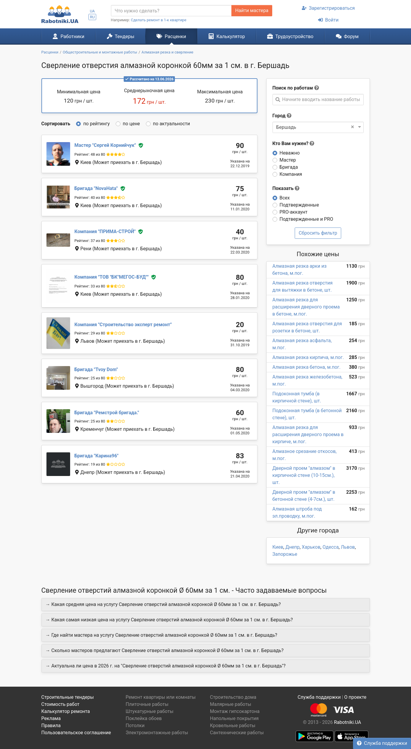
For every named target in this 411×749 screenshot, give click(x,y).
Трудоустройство (290, 36)
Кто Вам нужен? (294, 143)
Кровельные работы (233, 725)
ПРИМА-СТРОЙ (105, 231)
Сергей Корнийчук (105, 145)
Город (279, 115)
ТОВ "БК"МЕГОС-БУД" (112, 277)
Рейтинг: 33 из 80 (90, 286)
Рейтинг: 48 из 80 (90, 154)
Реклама (51, 718)
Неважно (290, 153)
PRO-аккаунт (293, 212)
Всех (285, 198)
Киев (278, 547)
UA (92, 11)
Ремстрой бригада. (107, 412)
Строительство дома (233, 697)
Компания (291, 174)
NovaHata (96, 188)
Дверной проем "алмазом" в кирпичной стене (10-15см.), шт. (304, 475)
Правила (51, 725)
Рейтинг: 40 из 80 (90, 197)
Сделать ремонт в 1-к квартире (158, 20)
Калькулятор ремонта (65, 711)
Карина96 (97, 456)
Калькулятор (226, 36)
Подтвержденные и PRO (306, 219)
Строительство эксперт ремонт (123, 324)
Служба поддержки (382, 743)
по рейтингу (96, 123)
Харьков (311, 547)
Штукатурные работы (150, 711)
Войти (328, 20)
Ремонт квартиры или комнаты (161, 697)
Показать (286, 188)
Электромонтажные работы (157, 732)
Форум (347, 36)
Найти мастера (251, 10)
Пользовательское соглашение (76, 732)
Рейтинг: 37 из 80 (90, 240)
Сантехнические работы (237, 732)
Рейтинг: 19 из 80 (90, 464)
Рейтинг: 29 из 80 (90, 333)
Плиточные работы (147, 704)
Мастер (288, 160)
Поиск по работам (293, 88)
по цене (131, 123)
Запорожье (285, 554)
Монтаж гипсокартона (235, 711)
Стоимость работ (60, 704)
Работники (68, 36)
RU (92, 17)
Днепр (293, 547)
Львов (348, 547)
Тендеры (120, 36)
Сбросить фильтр (318, 233)
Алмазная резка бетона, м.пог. (307, 367)
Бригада (289, 167)
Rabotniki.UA (347, 722)
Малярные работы (230, 704)
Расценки (171, 36)
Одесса (331, 547)
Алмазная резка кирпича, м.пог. (308, 357)
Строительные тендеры (67, 697)
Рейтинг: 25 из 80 (90, 378)
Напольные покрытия (234, 718)
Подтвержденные (299, 205)
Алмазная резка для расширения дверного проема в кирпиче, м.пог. (308, 434)
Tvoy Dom (96, 369)
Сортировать (55, 123)
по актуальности (171, 123)
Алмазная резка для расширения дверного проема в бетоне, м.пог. (306, 307)
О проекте (355, 697)
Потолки (135, 725)
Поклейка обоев (144, 718)
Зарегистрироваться (328, 8)
